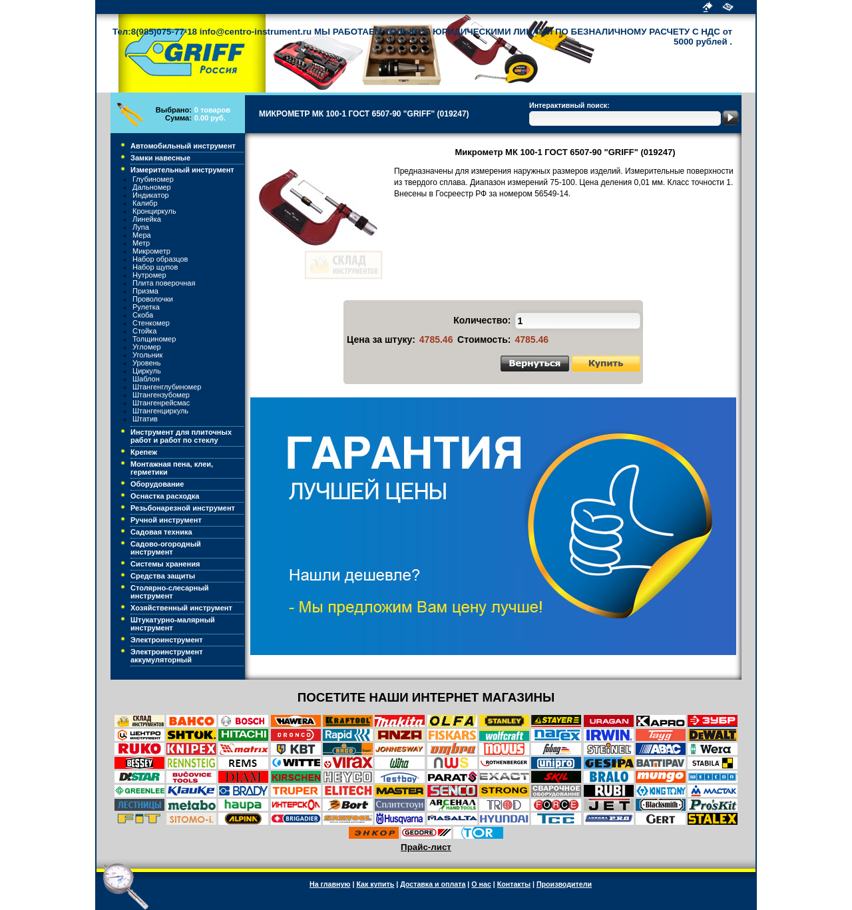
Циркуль (146, 371)
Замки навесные (160, 158)
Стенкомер (151, 323)
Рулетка (146, 307)
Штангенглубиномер (166, 387)
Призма (145, 291)
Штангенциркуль (160, 411)
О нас (481, 884)
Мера (141, 235)
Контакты (514, 884)
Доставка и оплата (432, 884)
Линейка (146, 219)
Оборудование (157, 484)
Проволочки (152, 299)
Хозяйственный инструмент (181, 608)
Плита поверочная (163, 283)
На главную (330, 884)
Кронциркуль (154, 211)
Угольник (147, 355)
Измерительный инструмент (182, 170)
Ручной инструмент (166, 520)
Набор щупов (155, 267)
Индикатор (150, 195)
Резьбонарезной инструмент (182, 508)
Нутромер (149, 275)
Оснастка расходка (164, 496)
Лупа (140, 227)
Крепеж (143, 452)
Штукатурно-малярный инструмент (172, 624)
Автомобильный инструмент (183, 146)
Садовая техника (161, 532)
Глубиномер (153, 179)
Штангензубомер (161, 395)
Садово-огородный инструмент (165, 548)
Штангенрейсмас (161, 403)
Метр (141, 243)
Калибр (145, 203)
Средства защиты (162, 576)
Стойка (144, 331)
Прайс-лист (426, 847)
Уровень (146, 363)
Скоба (142, 315)
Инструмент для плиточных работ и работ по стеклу (181, 436)
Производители (564, 884)
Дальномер (151, 187)
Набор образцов (160, 259)
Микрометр (151, 251)
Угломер (146, 347)
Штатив (145, 419)
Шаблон (146, 379)
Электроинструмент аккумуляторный (166, 656)
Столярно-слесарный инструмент (169, 592)
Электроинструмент (166, 640)
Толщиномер (154, 339)
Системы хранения (165, 564)
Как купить (375, 884)
